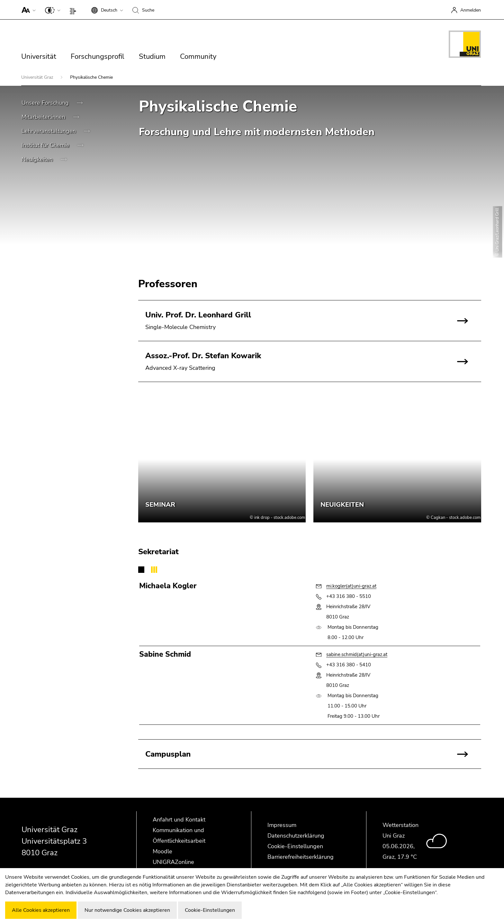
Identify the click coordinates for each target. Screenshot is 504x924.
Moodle (162, 851)
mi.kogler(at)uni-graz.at (351, 586)
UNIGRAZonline (173, 862)
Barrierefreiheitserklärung (300, 857)
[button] (27, 9)
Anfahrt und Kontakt (179, 819)
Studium (152, 56)
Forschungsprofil (97, 56)
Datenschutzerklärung (295, 836)
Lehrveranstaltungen (49, 131)
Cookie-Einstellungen (295, 846)
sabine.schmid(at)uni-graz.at (356, 654)
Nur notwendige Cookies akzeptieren (127, 910)
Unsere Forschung (46, 103)
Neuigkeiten (38, 159)
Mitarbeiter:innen (44, 117)
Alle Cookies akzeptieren (41, 910)
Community (198, 56)
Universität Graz (37, 77)
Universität (38, 56)
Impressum (281, 825)
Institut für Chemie (46, 145)
